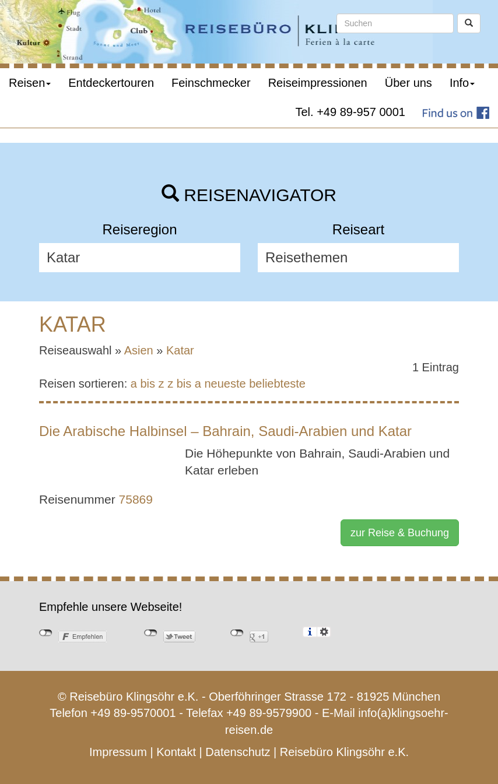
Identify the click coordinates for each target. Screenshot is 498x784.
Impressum (118, 752)
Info (462, 82)
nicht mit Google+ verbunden (237, 633)
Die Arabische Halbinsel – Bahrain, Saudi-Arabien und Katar (225, 431)
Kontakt (176, 752)
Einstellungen (324, 632)
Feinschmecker (211, 82)
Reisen (30, 82)
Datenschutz (237, 752)
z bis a (184, 383)
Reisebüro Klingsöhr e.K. (344, 752)
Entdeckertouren (111, 82)
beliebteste (277, 383)
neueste (225, 383)
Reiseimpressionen (317, 82)
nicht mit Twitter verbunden (150, 633)
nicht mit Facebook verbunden (45, 633)
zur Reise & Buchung (399, 533)
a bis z (147, 383)
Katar (180, 350)
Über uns (408, 82)
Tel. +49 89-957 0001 (351, 112)
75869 (136, 499)
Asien (138, 350)
